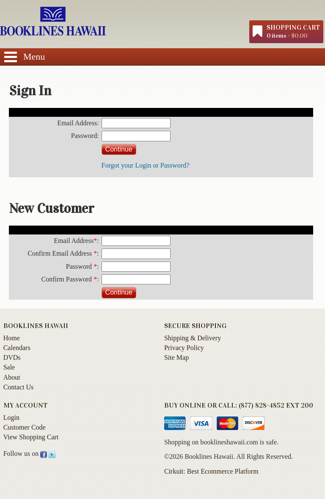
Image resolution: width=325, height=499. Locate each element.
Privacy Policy (184, 347)
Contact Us (18, 387)
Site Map (176, 357)
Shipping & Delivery (192, 338)
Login (11, 417)
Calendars (16, 347)
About (11, 377)
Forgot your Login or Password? (146, 165)
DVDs (12, 357)
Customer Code (24, 427)
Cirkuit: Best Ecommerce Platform (211, 471)
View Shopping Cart (31, 437)
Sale (9, 367)
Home (11, 338)
